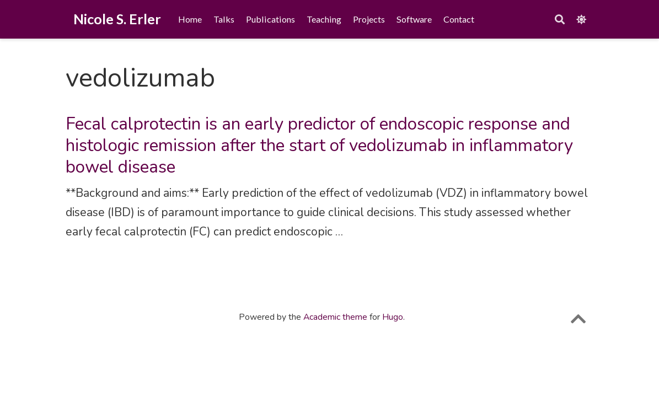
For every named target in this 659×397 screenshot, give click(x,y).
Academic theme (335, 317)
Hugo (392, 317)
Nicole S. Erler (117, 18)
